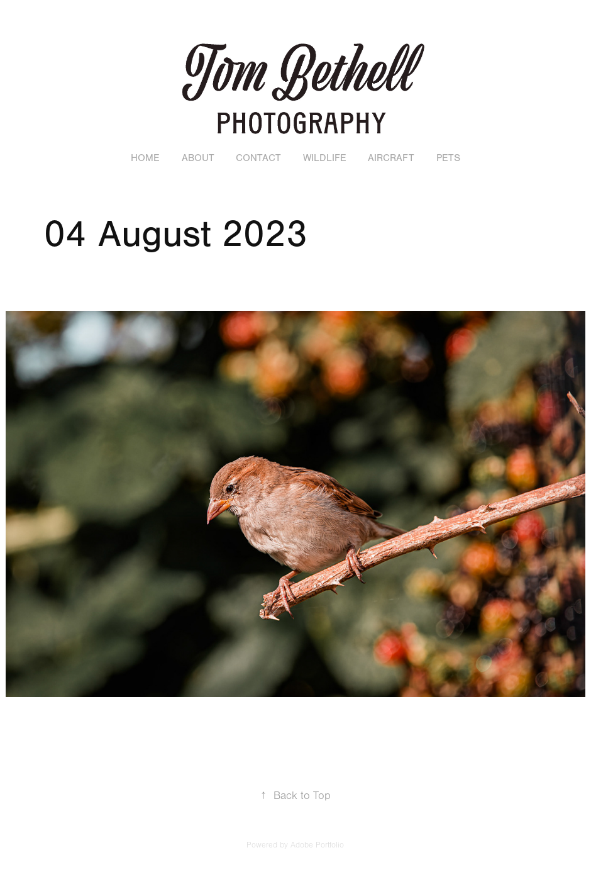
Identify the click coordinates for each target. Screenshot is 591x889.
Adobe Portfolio (317, 845)
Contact (258, 158)
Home (145, 158)
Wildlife (324, 158)
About (198, 158)
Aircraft (391, 158)
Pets (448, 158)
